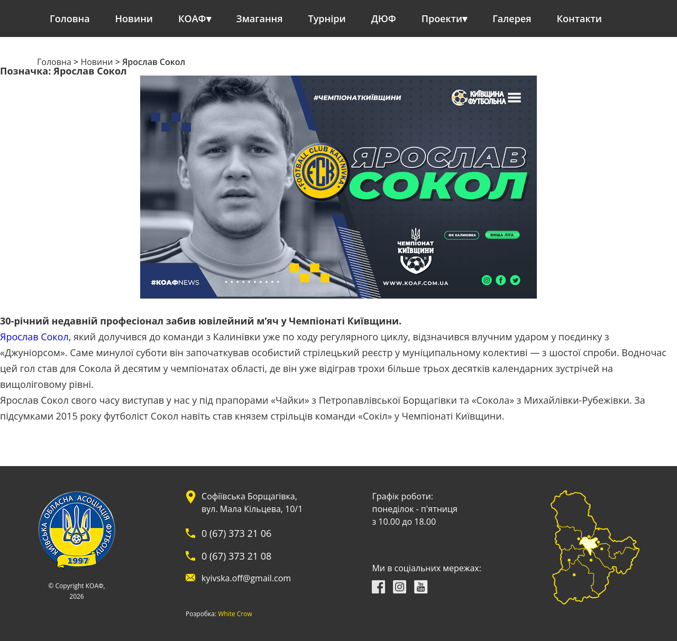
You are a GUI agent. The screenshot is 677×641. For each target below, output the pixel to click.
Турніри (327, 18)
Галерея (511, 18)
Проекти (442, 18)
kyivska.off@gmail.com (246, 578)
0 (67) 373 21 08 (236, 556)
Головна (70, 18)
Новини (134, 18)
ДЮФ (383, 18)
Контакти (579, 18)
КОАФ (192, 18)
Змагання (259, 18)
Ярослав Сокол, (35, 336)
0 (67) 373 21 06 (236, 533)
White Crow (235, 614)
